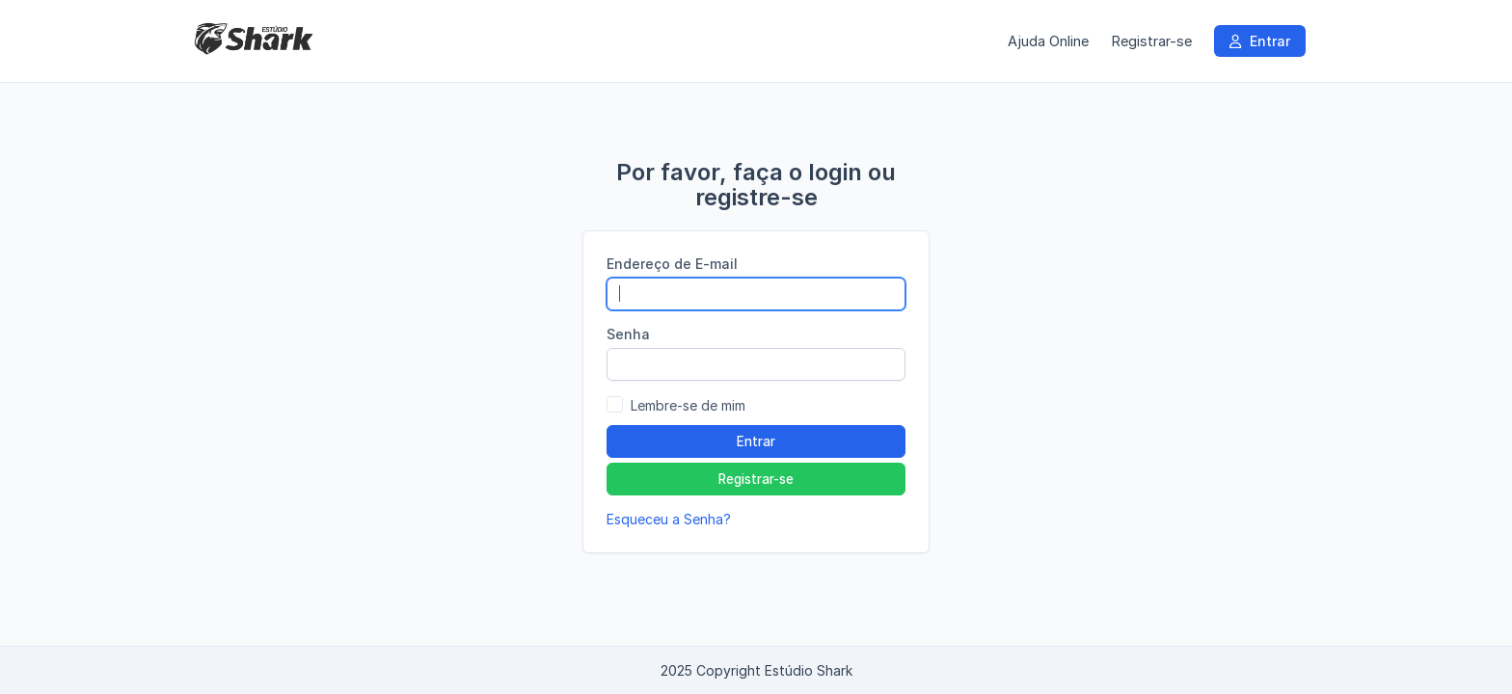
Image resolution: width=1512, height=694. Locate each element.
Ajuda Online (1048, 41)
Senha (628, 334)
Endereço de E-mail (672, 263)
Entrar (1259, 41)
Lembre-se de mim (688, 405)
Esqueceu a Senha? (669, 519)
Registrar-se (1151, 41)
